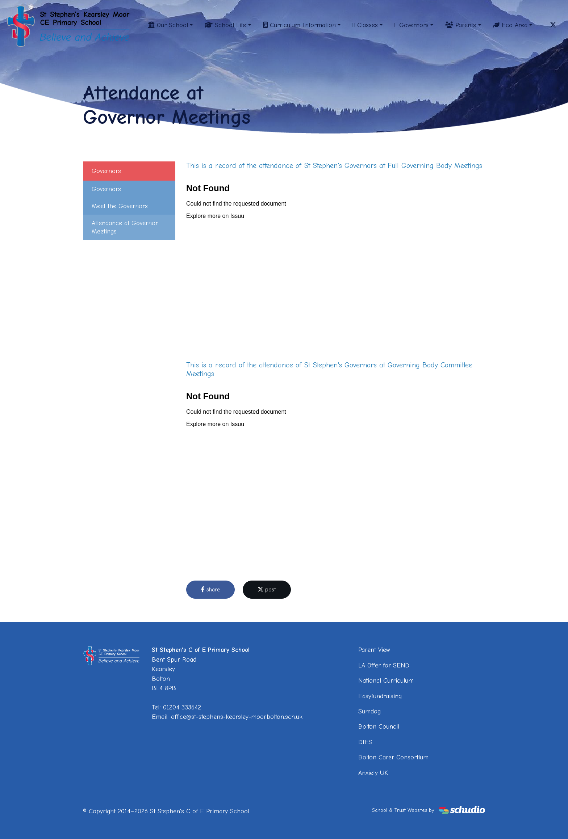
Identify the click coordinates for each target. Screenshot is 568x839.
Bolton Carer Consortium (393, 757)
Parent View (374, 649)
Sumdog (369, 711)
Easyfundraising (380, 696)
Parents (460, 25)
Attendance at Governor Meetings (125, 227)
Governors (411, 25)
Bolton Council (378, 726)
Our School (168, 25)
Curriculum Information (299, 25)
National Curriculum (386, 680)
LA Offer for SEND (383, 665)
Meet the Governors (120, 206)
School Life (225, 25)
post (267, 589)
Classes (364, 25)
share (210, 589)
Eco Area (510, 25)
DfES (365, 742)
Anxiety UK (373, 772)
